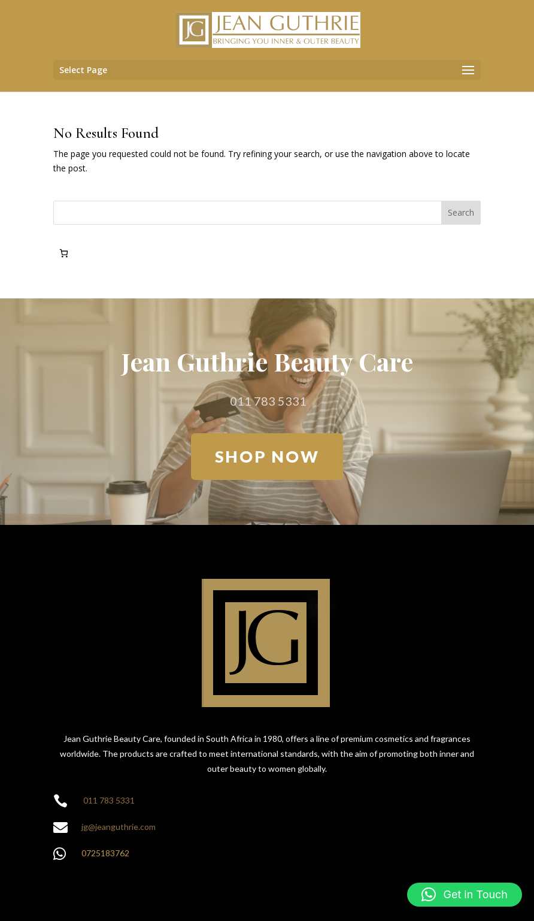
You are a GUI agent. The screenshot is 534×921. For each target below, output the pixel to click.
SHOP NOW (267, 456)
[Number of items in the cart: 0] (63, 253)
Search (461, 212)
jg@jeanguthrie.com (118, 827)
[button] (464, 895)
